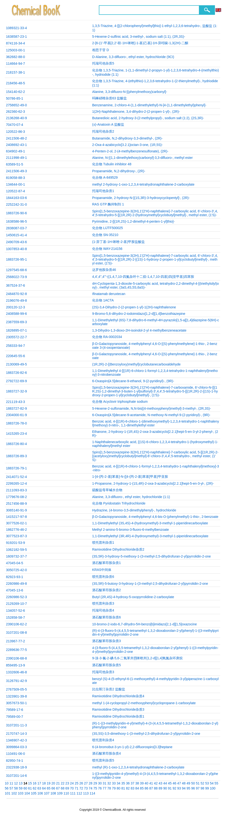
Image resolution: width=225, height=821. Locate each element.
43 (160, 783)
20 (53, 783)
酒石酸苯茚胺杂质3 (106, 641)
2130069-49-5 (16, 364)
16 (35, 783)
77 (105, 788)
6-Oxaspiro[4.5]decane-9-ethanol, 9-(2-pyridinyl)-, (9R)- (133, 381)
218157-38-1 (15, 72)
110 (66, 793)
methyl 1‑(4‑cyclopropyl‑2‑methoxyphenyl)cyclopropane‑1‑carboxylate (144, 703)
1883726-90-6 (16, 213)
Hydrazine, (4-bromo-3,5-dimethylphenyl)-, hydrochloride (134, 510)
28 (90, 783)
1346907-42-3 (16, 740)
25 (77, 783)
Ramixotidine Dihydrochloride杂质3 (118, 709)
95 (188, 788)
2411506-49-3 (16, 171)
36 (128, 783)
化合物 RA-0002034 (107, 337)
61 (30, 788)
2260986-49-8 (16, 583)
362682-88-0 (15, 57)
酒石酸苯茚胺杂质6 (106, 617)
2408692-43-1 (16, 145)
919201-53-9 (15, 543)
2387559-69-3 (16, 322)
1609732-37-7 (16, 556)
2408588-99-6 (16, 314)
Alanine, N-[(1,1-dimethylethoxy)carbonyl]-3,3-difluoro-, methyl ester (142, 158)
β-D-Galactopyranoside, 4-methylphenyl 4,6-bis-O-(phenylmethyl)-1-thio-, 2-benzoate (155, 517)
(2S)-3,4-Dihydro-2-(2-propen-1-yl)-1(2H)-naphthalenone (134, 307)
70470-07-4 (14, 125)
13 (20, 783)
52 (202, 783)
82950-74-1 (14, 760)
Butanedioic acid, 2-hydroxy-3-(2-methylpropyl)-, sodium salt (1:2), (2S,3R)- (148, 118)
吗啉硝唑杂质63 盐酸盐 (109, 98)
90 (165, 788)
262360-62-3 (15, 111)
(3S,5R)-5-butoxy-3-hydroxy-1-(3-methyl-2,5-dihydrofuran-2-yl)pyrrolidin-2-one (150, 583)
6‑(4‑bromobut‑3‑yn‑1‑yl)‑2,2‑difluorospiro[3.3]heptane (132, 747)
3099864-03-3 (16, 747)
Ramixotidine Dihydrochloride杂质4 (118, 696)
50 (193, 783)
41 (151, 783)
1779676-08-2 (16, 497)
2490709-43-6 (16, 242)
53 (207, 783)
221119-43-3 (15, 402)
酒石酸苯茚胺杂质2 (106, 590)
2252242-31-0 (16, 204)
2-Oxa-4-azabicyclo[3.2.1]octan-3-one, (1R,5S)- (127, 145)
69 (67, 788)
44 (165, 783)
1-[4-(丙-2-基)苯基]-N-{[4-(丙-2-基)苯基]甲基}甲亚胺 (130, 476)
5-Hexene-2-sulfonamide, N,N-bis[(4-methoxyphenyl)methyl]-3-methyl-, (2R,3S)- (151, 408)
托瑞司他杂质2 (103, 131)
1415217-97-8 (16, 517)
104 (27, 793)
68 (63, 788)
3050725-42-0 (16, 570)
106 (40, 793)
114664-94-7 (15, 63)
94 (184, 788)
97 (198, 788)
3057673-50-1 (16, 703)
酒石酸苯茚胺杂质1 (106, 563)
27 (86, 783)
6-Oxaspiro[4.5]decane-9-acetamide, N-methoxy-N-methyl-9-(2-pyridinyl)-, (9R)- (151, 415)
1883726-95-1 (16, 259)
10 (7, 783)
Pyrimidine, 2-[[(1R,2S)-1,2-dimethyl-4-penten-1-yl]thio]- (133, 221)
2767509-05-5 (16, 689)
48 (184, 783)
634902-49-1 (15, 151)
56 (7, 788)
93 (179, 788)
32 (109, 783)
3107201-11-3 (16, 725)
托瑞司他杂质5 (103, 63)
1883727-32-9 (16, 391)
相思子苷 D (100, 50)
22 (63, 783)
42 (156, 783)
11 (11, 783)
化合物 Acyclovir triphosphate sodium (120, 401)
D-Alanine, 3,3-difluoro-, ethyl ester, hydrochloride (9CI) (133, 57)
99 (207, 788)
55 (216, 783)
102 (14, 793)
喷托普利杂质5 (103, 760)
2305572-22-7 (16, 337)
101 (7, 793)
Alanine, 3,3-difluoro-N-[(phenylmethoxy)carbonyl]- (129, 92)
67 (58, 788)
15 (30, 783)
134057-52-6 (15, 610)
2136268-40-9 (16, 118)
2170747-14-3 (16, 733)
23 (67, 783)
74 (90, 788)
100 (212, 788)
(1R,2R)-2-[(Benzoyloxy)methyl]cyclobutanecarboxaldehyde (136, 364)
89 (160, 788)
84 (137, 788)
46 (174, 783)
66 (53, 788)
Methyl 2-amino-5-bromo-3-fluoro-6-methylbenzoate (130, 529)
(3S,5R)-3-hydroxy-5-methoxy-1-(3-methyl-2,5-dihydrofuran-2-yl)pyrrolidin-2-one (151, 556)
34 (118, 783)
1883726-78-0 (16, 423)
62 (35, 788)
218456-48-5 (15, 83)
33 (114, 783)
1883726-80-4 (16, 444)
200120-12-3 (15, 307)
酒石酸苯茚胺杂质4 (106, 753)
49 (188, 783)
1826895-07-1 (16, 330)
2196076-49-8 (16, 300)
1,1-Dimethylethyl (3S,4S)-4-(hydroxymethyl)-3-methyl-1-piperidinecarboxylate (150, 523)
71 (77, 788)
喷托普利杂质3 (103, 603)
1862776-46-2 (16, 529)
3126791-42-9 (16, 681)
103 (20, 793)
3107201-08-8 (16, 632)
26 (81, 783)
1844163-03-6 (16, 198)
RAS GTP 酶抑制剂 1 (108, 204)
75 (95, 788)
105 (33, 793)
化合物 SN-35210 (105, 235)
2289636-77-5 (16, 650)
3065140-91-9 (16, 510)
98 (202, 788)
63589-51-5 (14, 164)
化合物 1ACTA (103, 300)
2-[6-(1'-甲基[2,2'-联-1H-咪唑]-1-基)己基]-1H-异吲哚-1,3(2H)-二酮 (140, 43)
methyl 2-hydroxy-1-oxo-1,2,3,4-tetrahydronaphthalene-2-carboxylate (143, 184)
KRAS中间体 (101, 570)
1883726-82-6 (16, 373)
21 (58, 783)
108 (53, 793)
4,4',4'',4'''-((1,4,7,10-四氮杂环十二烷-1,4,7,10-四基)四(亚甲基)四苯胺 (143, 277)
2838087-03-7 (16, 228)
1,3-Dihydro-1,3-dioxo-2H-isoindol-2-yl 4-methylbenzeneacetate (139, 330)
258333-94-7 (15, 346)
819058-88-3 (15, 178)
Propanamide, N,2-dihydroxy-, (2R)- (118, 171)
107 (47, 793)
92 (174, 788)
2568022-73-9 (16, 277)
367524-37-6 (15, 285)
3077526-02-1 (16, 523)
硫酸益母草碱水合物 (107, 490)
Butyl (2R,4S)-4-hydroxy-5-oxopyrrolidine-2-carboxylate (133, 597)
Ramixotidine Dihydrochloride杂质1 (118, 716)
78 (109, 788)
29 (95, 783)
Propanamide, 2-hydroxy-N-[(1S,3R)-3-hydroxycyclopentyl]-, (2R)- (141, 198)
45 (170, 783)
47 (179, 783)
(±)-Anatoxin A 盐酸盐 (108, 124)
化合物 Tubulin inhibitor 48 (111, 164)
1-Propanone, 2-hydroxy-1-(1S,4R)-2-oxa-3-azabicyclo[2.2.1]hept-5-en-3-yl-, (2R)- (153, 483)
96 (193, 788)
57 (11, 788)
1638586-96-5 (16, 221)
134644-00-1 (15, 184)
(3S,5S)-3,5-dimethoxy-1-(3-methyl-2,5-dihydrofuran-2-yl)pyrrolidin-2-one (146, 733)
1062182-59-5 (16, 550)
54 (212, 783)
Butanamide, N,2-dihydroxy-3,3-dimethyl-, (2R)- (127, 138)
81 (123, 788)
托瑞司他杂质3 (103, 672)
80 (118, 788)
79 (114, 788)
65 (49, 788)
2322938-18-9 (16, 767)
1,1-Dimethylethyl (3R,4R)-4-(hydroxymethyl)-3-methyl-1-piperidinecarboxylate (150, 536)
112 (79, 793)
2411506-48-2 (16, 138)
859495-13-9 (15, 665)
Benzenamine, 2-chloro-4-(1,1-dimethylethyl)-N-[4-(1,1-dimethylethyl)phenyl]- (149, 105)
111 (73, 793)
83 (133, 788)
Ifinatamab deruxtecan (108, 294)
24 (72, 783)
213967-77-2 (15, 641)
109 (59, 793)
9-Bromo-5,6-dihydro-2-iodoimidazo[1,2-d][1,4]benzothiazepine (138, 314)
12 (16, 783)
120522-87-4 (15, 191)
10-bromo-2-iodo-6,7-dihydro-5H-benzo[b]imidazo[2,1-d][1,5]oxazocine (144, 624)
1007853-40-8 (16, 249)
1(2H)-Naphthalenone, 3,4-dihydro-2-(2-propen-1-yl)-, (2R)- (136, 111)
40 (146, 783)
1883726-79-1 (16, 468)
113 (86, 793)
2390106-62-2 (16, 624)
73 (86, 788)
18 (44, 783)
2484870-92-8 (16, 294)
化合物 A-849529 (105, 177)
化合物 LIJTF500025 (107, 228)
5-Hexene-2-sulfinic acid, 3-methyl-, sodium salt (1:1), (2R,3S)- (138, 36)
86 (146, 788)
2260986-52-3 (16, 597)
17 (39, 783)
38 (137, 783)
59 (20, 788)
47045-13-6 (14, 590)
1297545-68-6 (16, 270)
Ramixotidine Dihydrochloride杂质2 (118, 549)
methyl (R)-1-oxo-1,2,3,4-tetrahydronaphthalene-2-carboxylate (138, 767)
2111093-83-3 (16, 490)
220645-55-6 (15, 356)
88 (156, 788)
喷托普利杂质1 (103, 542)
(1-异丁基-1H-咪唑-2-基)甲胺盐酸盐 (118, 242)
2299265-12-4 (16, 483)
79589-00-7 (14, 717)
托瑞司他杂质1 (103, 191)
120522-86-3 (15, 132)
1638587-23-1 (16, 36)
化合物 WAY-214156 (107, 249)
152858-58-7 (15, 617)
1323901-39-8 (16, 696)
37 (133, 783)
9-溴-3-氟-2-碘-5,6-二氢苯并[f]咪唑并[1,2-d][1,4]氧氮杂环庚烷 (137, 658)
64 (44, 788)
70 (72, 788)
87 (151, 788)
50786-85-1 (14, 98)
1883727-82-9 (16, 408)
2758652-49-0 (16, 105)
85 (142, 788)
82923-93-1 (14, 577)
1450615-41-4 (16, 235)
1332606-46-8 (16, 672)
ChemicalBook (36, 10)
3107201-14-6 (16, 776)
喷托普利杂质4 (103, 740)
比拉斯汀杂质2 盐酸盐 (108, 689)
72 (81, 788)
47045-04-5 (14, 563)
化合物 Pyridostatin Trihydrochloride (119, 503)
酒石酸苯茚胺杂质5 (106, 665)
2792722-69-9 (16, 381)
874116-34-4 (15, 43)
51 (198, 783)
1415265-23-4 (16, 433)
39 (142, 783)
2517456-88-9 (16, 503)
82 (128, 788)
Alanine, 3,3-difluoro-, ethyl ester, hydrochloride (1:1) (131, 497)
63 (39, 788)
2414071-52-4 (16, 477)
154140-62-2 (15, 92)
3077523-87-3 (16, 536)
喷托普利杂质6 (103, 577)
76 (100, 788)
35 (123, 783)
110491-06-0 (15, 754)
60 (25, 788)
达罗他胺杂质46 (104, 270)
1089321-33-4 (16, 28)
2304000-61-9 (16, 415)
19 (49, 783)
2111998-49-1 (16, 158)
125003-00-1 (15, 50)
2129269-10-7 (16, 604)
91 (170, 788)
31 (105, 783)
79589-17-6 (14, 710)
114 (92, 793)
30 (100, 783)
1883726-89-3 (16, 456)
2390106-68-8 (16, 658)
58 (16, 788)
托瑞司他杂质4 (103, 610)
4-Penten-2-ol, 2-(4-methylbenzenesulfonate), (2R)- (130, 151)
